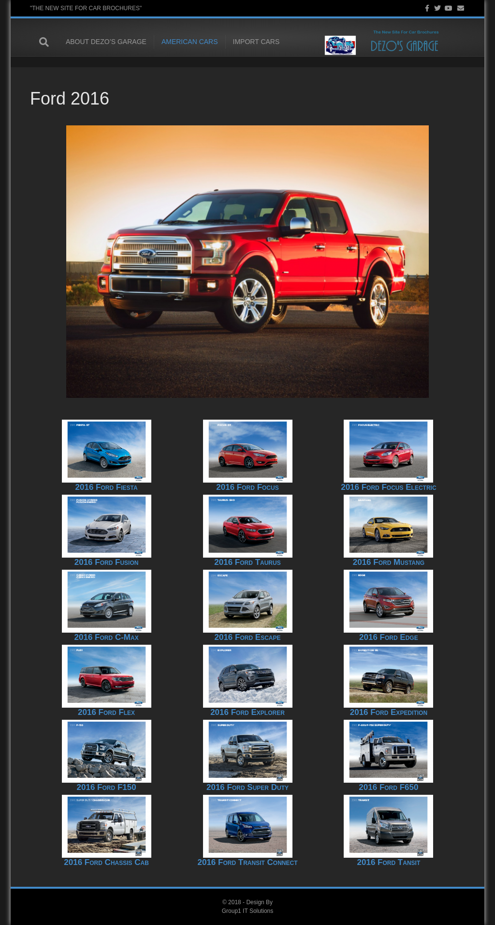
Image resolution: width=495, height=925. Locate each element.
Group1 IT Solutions (248, 911)
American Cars (180, 42)
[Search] (39, 42)
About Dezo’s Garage (97, 42)
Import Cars (247, 42)
